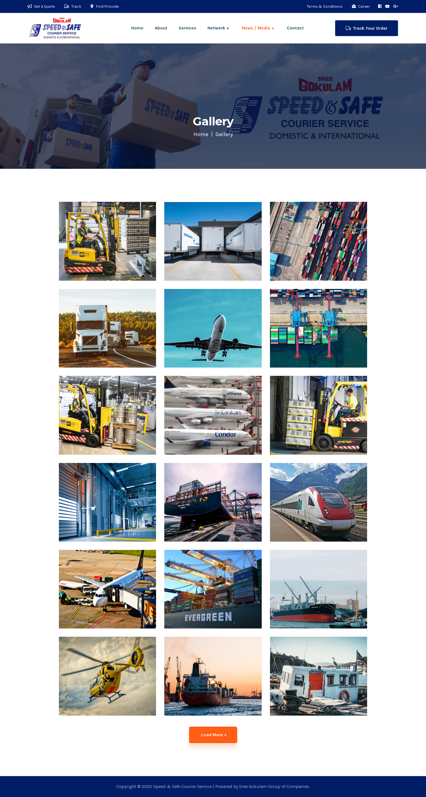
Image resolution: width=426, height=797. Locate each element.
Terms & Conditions (325, 6)
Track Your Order (366, 28)
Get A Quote (41, 6)
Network (216, 28)
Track (72, 6)
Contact (295, 28)
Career (361, 6)
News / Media (256, 28)
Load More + (214, 734)
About (161, 28)
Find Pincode (105, 6)
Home (137, 28)
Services (187, 28)
